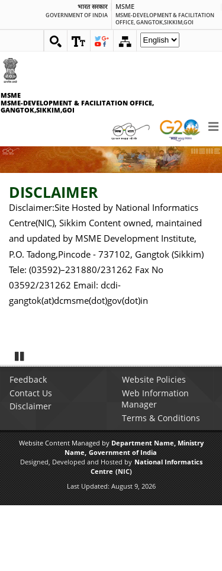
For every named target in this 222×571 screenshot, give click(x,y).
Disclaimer (30, 471)
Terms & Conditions (161, 483)
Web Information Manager (155, 464)
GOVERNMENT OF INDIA (77, 15)
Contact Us (30, 458)
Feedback (28, 445)
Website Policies (154, 445)
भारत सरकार (92, 7)
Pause (20, 422)
